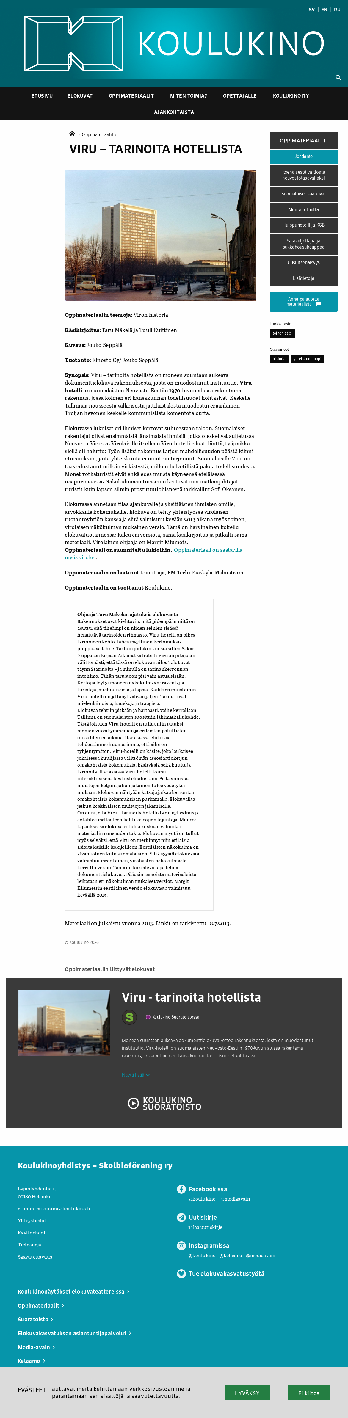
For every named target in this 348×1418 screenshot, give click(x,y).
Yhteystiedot (32, 1220)
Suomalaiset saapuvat (303, 194)
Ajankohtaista (174, 112)
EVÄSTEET (32, 1390)
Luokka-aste (280, 324)
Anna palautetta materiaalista (304, 302)
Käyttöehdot (32, 1232)
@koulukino (202, 1198)
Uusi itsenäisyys (304, 262)
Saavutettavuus (35, 1256)
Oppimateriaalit (131, 96)
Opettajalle (240, 96)
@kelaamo (231, 1255)
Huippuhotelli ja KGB (304, 225)
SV (312, 9)
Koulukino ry (291, 96)
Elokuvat (80, 96)
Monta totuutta (304, 209)
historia (279, 359)
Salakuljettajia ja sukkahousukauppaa (304, 244)
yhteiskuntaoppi (307, 359)
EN (324, 9)
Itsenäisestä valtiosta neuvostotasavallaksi (303, 175)
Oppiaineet (279, 349)
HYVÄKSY (247, 1393)
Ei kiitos (309, 1393)
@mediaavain (235, 1198)
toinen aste (282, 333)
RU (337, 9)
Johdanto (304, 156)
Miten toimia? (188, 96)
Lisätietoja (303, 278)
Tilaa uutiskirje (205, 1226)
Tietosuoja (29, 1244)
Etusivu (42, 96)
